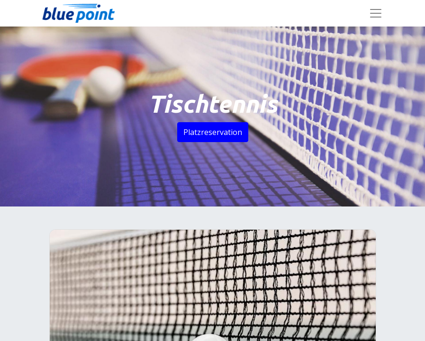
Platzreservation (212, 132)
